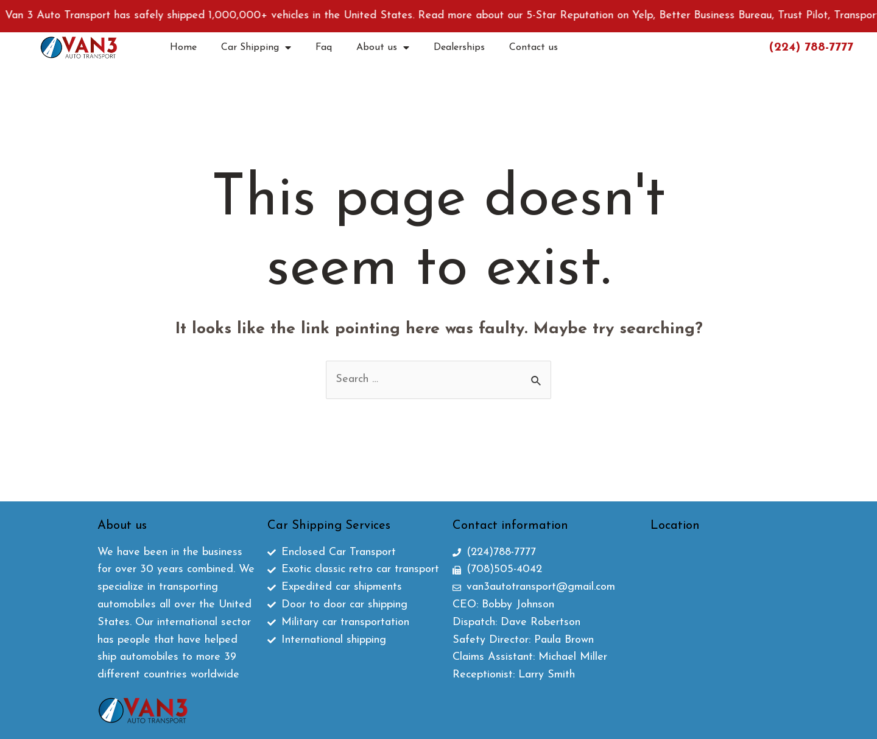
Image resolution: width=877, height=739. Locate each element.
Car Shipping (256, 47)
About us (382, 47)
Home (183, 47)
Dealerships (459, 47)
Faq (323, 47)
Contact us (533, 47)
